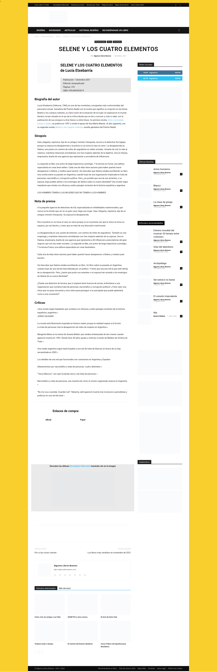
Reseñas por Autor (77, 5)
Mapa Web (142, 668)
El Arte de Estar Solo (109, 617)
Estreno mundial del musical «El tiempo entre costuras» (166, 233)
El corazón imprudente (165, 296)
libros (58, 36)
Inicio (37, 36)
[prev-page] (36, 652)
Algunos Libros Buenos (102, 56)
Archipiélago (159, 263)
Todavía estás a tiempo (44, 644)
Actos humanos (161, 169)
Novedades (55, 30)
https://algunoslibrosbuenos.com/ (65, 569)
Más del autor (65, 588)
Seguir (177, 72)
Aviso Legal (161, 668)
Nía (155, 312)
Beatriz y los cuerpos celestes (69, 127)
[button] (179, 30)
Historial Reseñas (89, 30)
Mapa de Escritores (122, 5)
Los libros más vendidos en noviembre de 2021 (109, 552)
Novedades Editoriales (61, 5)
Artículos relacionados (46, 588)
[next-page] (40, 652)
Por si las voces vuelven (46, 552)
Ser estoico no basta (164, 279)
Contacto (151, 668)
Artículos (70, 30)
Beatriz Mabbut (159, 316)
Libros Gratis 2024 (137, 5)
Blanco (157, 185)
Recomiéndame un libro (115, 30)
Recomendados (47, 36)
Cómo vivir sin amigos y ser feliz (48, 617)
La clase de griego (162, 202)
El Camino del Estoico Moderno (80, 644)
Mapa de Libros (107, 5)
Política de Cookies (175, 668)
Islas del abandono (163, 246)
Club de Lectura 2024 (127, 668)
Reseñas (41, 30)
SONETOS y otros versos (77, 617)
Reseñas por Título (93, 5)
